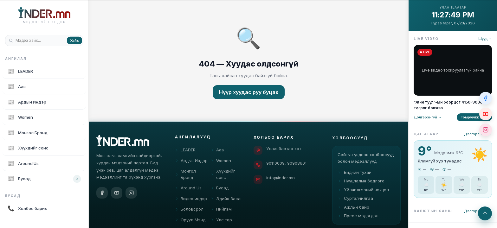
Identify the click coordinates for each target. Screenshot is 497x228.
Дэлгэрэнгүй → (428, 117)
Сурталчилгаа (355, 202)
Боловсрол (189, 210)
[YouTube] (116, 193)
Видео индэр (191, 199)
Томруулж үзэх (474, 117)
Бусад (219, 189)
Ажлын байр (353, 210)
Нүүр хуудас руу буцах (248, 92)
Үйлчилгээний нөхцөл (363, 193)
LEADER (185, 151)
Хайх (74, 40)
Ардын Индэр (191, 161)
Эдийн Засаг (226, 199)
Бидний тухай (354, 176)
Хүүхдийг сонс (222, 175)
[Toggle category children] (77, 179)
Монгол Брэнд (185, 175)
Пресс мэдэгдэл (358, 219)
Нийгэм (221, 210)
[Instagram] (131, 193)
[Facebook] (102, 193)
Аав (217, 151)
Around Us (188, 189)
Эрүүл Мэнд (190, 220)
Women (220, 161)
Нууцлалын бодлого (361, 184)
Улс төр (221, 220)
